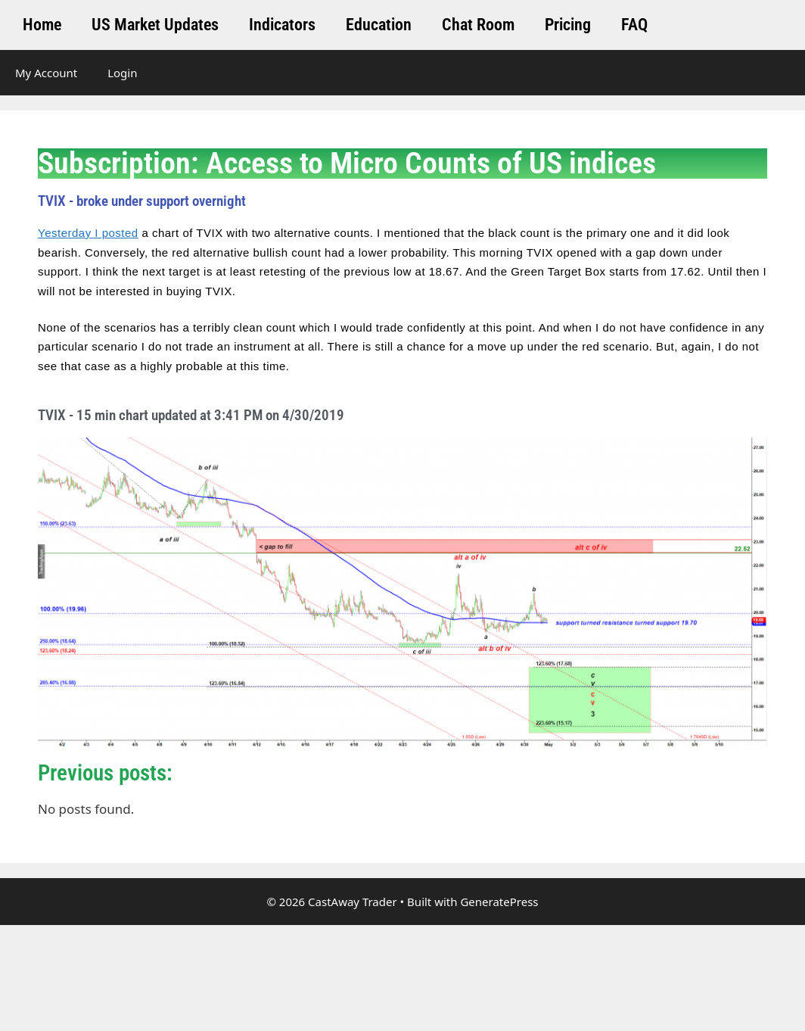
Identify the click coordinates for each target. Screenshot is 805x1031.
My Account (46, 72)
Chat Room (478, 24)
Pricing (568, 24)
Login (122, 72)
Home (42, 24)
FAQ (634, 24)
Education (379, 24)
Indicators (282, 24)
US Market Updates (155, 24)
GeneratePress (499, 901)
